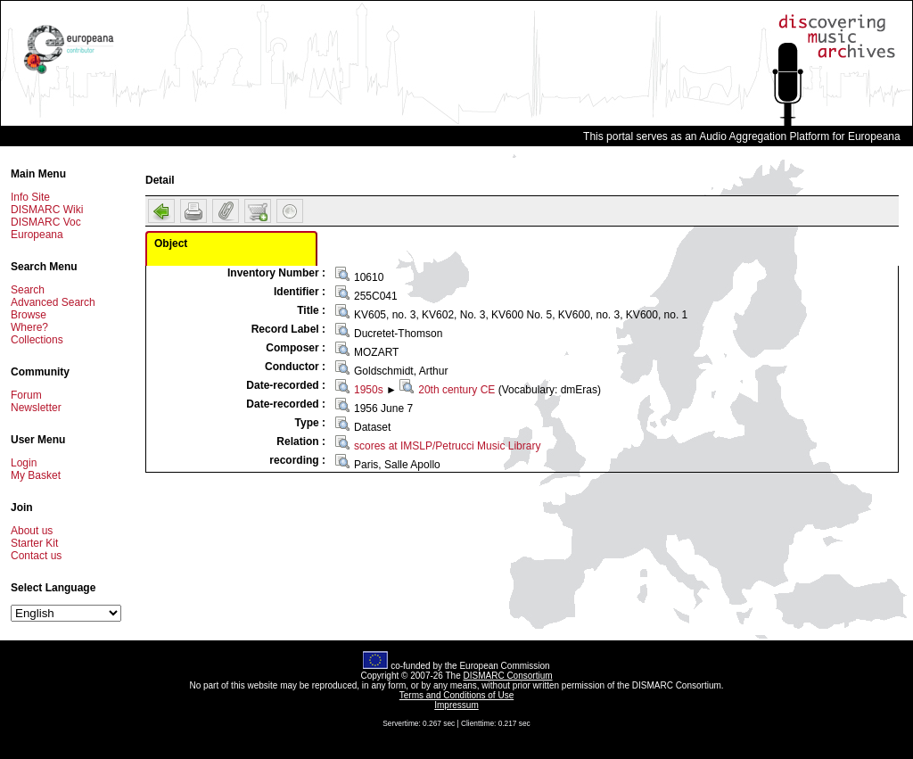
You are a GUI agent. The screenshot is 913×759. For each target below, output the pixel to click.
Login (24, 463)
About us (32, 530)
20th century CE (456, 390)
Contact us (36, 555)
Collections (37, 340)
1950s (368, 390)
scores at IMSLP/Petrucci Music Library (447, 446)
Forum (26, 395)
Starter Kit (34, 543)
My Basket (36, 475)
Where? (29, 327)
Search (28, 290)
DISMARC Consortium (508, 676)
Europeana (37, 234)
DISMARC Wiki (47, 209)
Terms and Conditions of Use (456, 695)
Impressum (456, 705)
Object (170, 243)
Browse (28, 315)
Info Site (30, 197)
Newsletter (36, 407)
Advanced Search (53, 302)
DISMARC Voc (46, 222)
